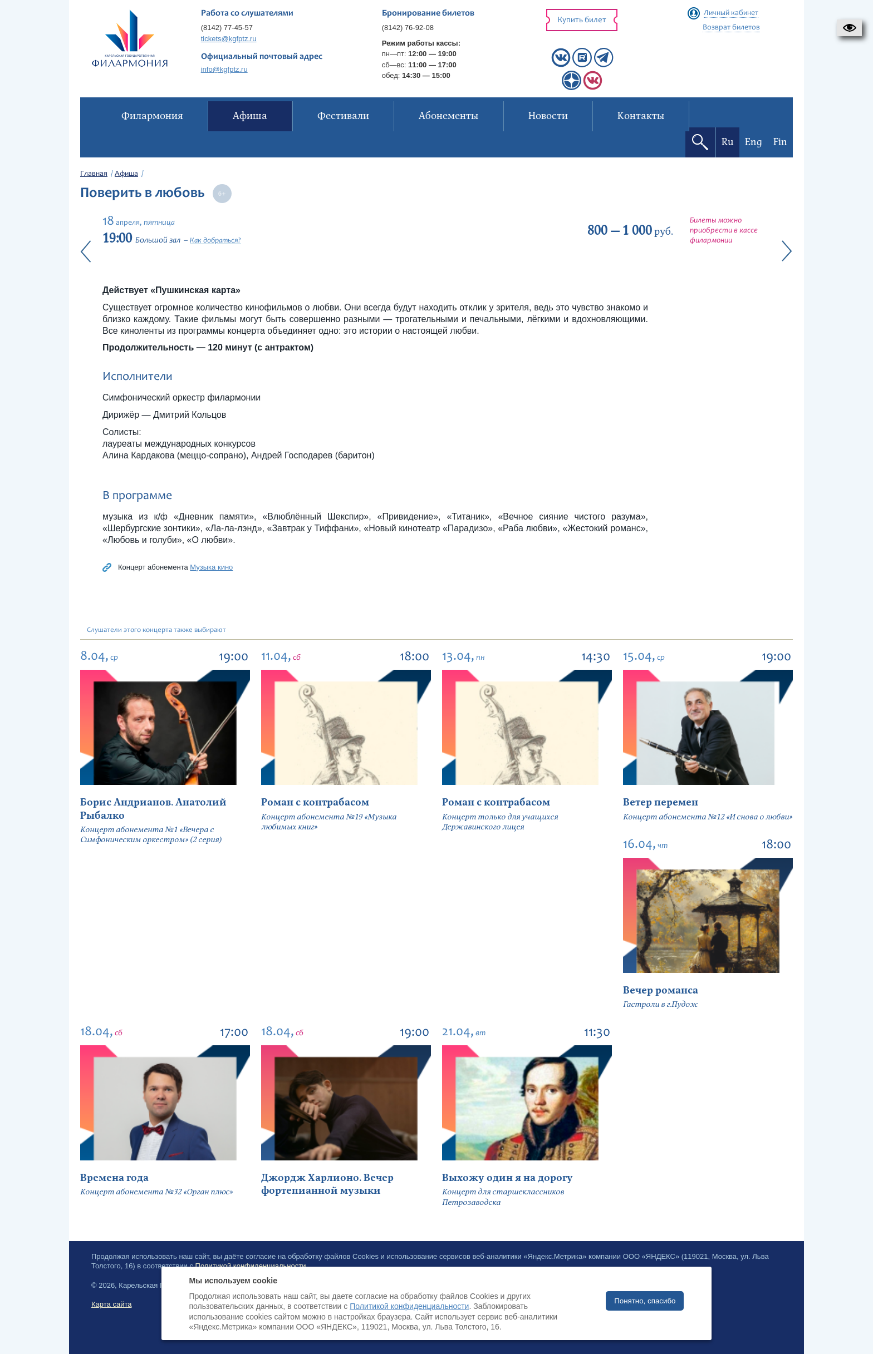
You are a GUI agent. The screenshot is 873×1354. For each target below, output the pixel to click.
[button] (849, 27)
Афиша (126, 174)
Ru (728, 142)
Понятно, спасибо (644, 1301)
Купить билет (581, 20)
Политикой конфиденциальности (409, 1306)
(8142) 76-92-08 (408, 27)
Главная (93, 174)
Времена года (114, 1178)
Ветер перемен (660, 802)
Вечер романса (660, 990)
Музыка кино (211, 567)
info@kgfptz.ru (224, 69)
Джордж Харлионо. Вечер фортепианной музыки (327, 1184)
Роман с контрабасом (315, 802)
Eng (753, 142)
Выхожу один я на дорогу (507, 1178)
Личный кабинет (731, 13)
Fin (780, 142)
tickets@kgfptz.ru (229, 38)
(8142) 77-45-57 (227, 27)
